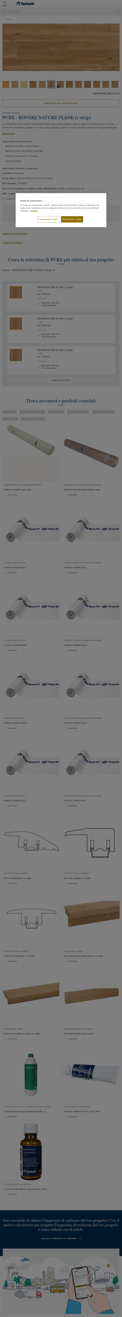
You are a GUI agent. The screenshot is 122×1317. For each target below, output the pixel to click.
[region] (61, 210)
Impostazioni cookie (49, 219)
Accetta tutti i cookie (72, 219)
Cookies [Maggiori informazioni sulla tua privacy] (34, 211)
